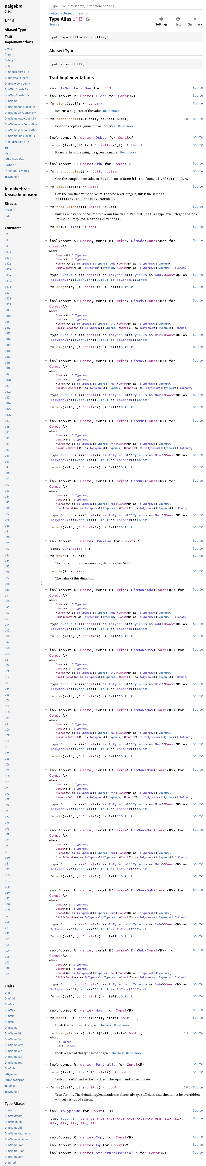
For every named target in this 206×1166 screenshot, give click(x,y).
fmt (59, 145)
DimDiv (137, 300)
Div (112, 323)
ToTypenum (79, 255)
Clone (101, 96)
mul (59, 527)
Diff (59, 917)
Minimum (61, 448)
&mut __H (129, 1018)
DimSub (137, 950)
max (59, 407)
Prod (59, 508)
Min (112, 444)
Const (89, 37)
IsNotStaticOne (75, 88)
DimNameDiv (142, 650)
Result (137, 145)
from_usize (66, 207)
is (58, 227)
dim (59, 571)
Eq (98, 1145)
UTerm (156, 1118)
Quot (59, 328)
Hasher (82, 1018)
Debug (101, 137)
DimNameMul (142, 830)
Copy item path (87, 18)
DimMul (137, 481)
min (59, 467)
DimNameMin (142, 770)
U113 (106, 88)
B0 (62, 1123)
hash (60, 1018)
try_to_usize (68, 171)
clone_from (66, 119)
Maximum (61, 388)
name (60, 556)
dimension (80, 13)
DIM (65, 549)
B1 (167, 1118)
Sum (58, 268)
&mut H (135, 1033)
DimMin (137, 421)
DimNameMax (142, 710)
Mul (112, 504)
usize (85, 96)
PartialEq (106, 1064)
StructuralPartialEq (117, 1153)
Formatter (104, 145)
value (61, 187)
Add (112, 263)
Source (54, 24)
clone (61, 103)
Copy (100, 1137)
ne (58, 1087)
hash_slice (66, 1033)
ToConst (178, 268)
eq (58, 1072)
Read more (111, 110)
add (59, 287)
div (59, 347)
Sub (112, 913)
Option (99, 171)
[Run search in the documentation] (126, 6)
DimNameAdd (142, 590)
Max (112, 383)
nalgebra (55, 13)
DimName (103, 541)
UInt (84, 1118)
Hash (100, 1010)
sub (59, 936)
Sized (70, 1046)
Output (66, 275)
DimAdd (137, 240)
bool (93, 227)
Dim (99, 163)
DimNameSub (142, 890)
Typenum (101, 263)
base (67, 13)
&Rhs (95, 1087)
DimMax (137, 361)
